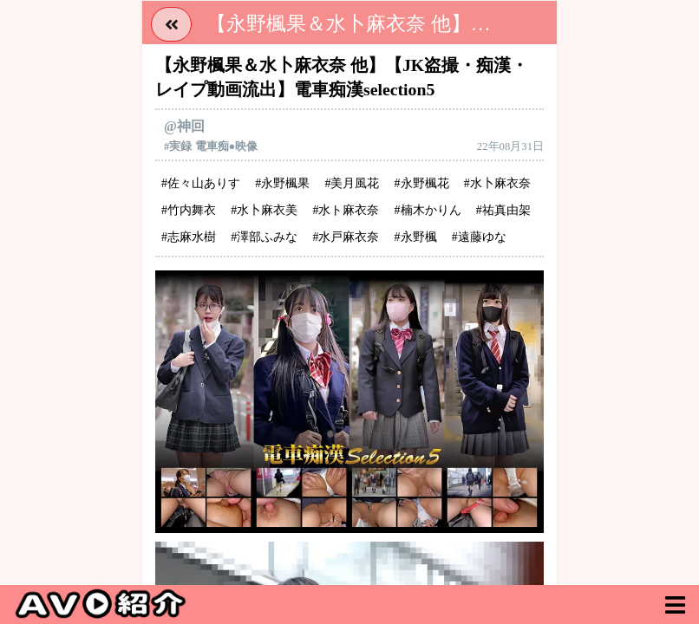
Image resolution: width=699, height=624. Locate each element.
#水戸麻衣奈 (345, 237)
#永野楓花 (422, 183)
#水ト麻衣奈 (345, 210)
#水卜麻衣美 (264, 210)
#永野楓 (416, 237)
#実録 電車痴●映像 (211, 146)
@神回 (184, 126)
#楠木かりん (428, 210)
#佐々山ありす (200, 183)
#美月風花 (351, 183)
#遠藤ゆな (479, 237)
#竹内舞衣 (188, 210)
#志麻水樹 (188, 237)
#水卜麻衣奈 (497, 183)
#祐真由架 (503, 210)
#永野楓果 (282, 183)
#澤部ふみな (264, 237)
